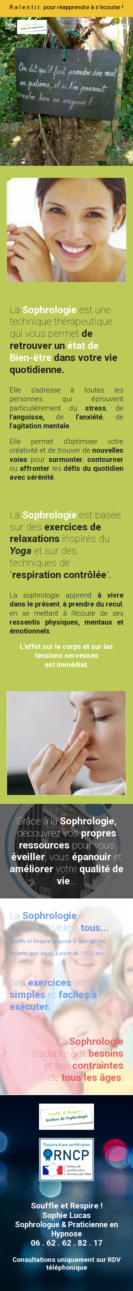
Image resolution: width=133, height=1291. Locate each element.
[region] (66, 8)
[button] (8, 26)
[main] (67, 340)
